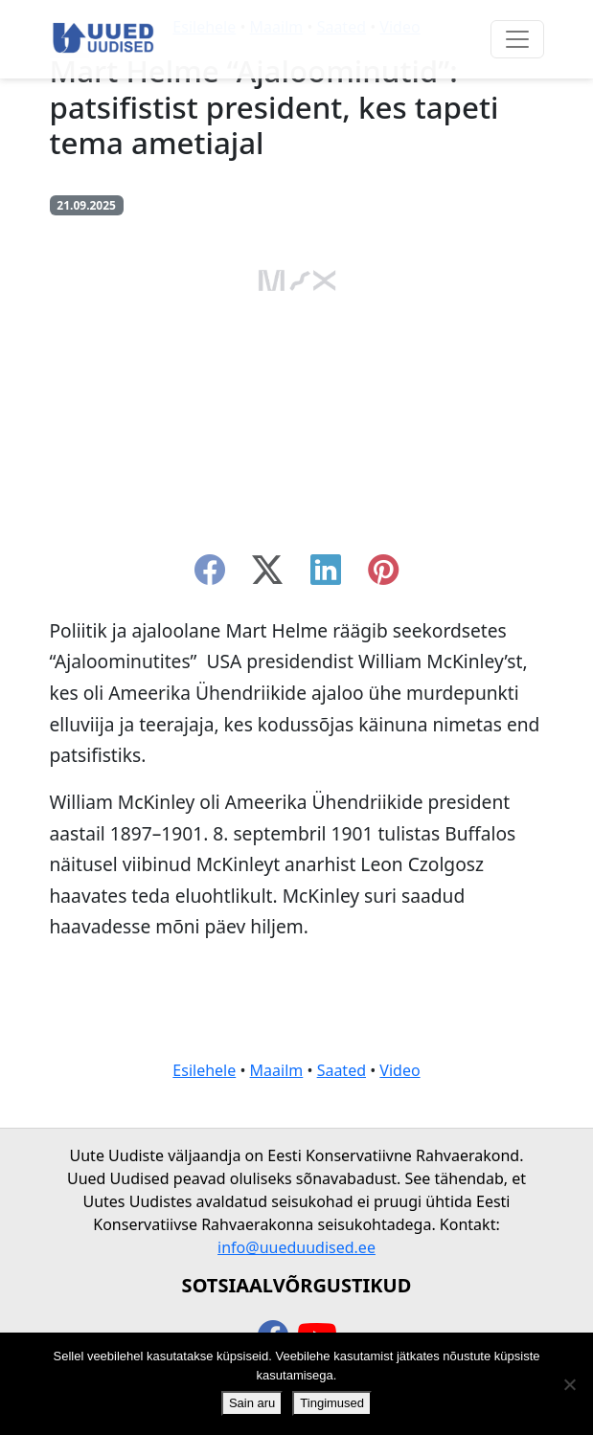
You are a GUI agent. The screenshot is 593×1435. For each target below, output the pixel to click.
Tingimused (332, 1403)
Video (399, 1070)
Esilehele (204, 1070)
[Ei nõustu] (569, 1384)
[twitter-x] (267, 575)
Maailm (277, 1070)
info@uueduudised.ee (296, 1247)
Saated (341, 1070)
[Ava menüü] (517, 39)
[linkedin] (326, 575)
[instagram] (383, 575)
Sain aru (252, 1403)
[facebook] (210, 575)
